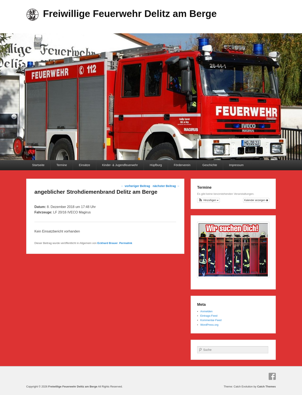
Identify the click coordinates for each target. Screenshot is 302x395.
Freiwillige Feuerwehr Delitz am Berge (130, 13)
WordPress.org (209, 324)
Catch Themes (266, 386)
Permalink (125, 243)
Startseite (38, 165)
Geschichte (209, 165)
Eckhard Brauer (107, 243)
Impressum (236, 165)
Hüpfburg (156, 165)
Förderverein (182, 165)
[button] (208, 200)
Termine (61, 165)
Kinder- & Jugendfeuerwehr (120, 165)
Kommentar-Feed (210, 320)
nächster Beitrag (166, 186)
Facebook (272, 376)
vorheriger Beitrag (135, 186)
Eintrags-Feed (208, 315)
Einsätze (84, 165)
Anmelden (206, 311)
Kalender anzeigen (256, 200)
